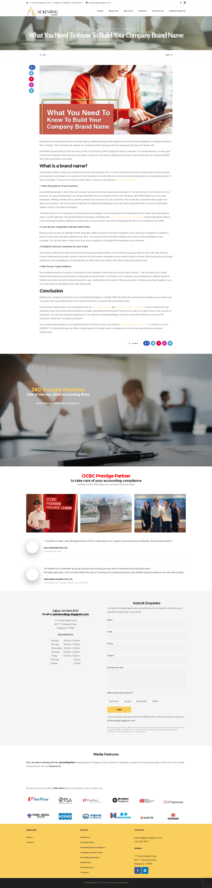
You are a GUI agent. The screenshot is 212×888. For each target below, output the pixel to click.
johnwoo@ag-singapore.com (134, 324)
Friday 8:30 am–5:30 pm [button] (65, 655)
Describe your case (146, 677)
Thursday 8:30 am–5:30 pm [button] (65, 652)
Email (146, 635)
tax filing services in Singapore (130, 307)
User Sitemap (122, 883)
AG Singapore (89, 883)
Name (146, 623)
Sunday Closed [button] (65, 663)
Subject (146, 658)
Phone (146, 647)
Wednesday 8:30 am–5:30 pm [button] (65, 648)
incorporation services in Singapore (127, 217)
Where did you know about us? (120, 693)
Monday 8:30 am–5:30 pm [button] (65, 640)
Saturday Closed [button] (65, 659)
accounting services (101, 307)
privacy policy (166, 729)
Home (77, 29)
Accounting (85, 29)
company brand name (126, 180)
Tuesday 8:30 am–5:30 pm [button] (65, 644)
